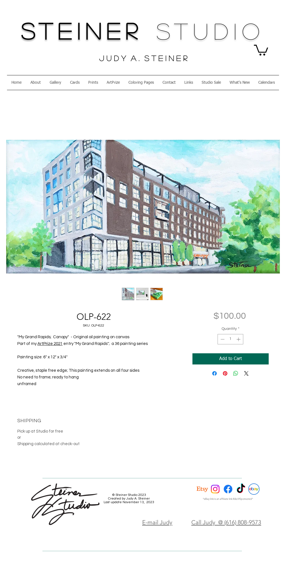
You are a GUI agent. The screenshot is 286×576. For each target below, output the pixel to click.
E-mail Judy (157, 522)
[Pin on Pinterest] (225, 373)
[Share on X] (246, 373)
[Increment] (238, 339)
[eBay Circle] (253, 489)
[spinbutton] (230, 339)
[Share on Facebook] (214, 373)
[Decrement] (221, 339)
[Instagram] (215, 489)
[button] (261, 50)
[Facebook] (228, 489)
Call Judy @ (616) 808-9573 (226, 522)
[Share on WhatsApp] (235, 373)
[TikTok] (241, 489)
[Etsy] (202, 489)
